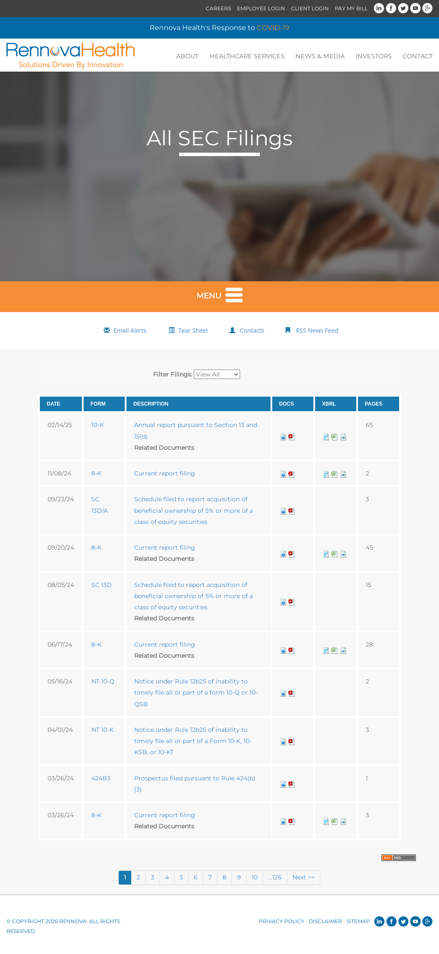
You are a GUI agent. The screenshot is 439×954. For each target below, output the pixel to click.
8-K (96, 474)
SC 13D (101, 585)
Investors (375, 56)
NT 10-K (102, 730)
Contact (418, 56)
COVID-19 (273, 28)
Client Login (310, 8)
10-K (97, 426)
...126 (275, 878)
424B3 (101, 778)
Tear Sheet (193, 331)
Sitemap (358, 922)
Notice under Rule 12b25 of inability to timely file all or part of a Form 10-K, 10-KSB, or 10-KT (193, 742)
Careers (218, 8)
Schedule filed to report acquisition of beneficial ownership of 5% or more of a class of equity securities (193, 511)
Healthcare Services (253, 56)
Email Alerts (130, 331)
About (196, 56)
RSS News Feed (317, 331)
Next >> (303, 878)
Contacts (252, 331)
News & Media (323, 56)
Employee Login (261, 8)
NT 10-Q (102, 682)
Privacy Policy (281, 922)
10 (255, 878)
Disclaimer (325, 922)
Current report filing (164, 474)
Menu (219, 294)
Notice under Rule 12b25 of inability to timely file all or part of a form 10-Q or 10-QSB (196, 693)
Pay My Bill (351, 8)
